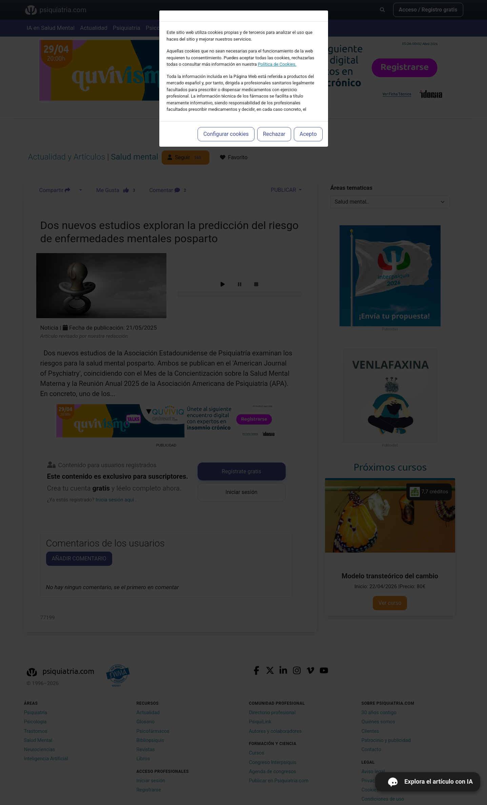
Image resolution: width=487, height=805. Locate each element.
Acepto (308, 134)
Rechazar (274, 134)
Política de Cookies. (277, 64)
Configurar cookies (226, 134)
